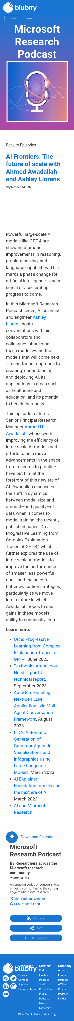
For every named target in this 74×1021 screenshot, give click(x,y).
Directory (45, 1007)
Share (36, 928)
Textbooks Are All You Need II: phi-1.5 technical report (35, 672)
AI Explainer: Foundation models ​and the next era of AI (37, 785)
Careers (62, 975)
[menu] (29, 18)
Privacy (22, 975)
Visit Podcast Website (27, 899)
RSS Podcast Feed (25, 904)
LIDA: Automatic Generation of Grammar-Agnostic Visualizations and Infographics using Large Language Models (32, 752)
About (62, 970)
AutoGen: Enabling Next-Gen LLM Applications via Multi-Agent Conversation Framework (36, 706)
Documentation (27, 989)
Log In (13, 18)
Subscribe (36, 918)
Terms (22, 970)
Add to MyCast (36, 938)
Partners (63, 979)
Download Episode (37, 837)
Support (23, 984)
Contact (23, 979)
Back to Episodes (21, 145)
